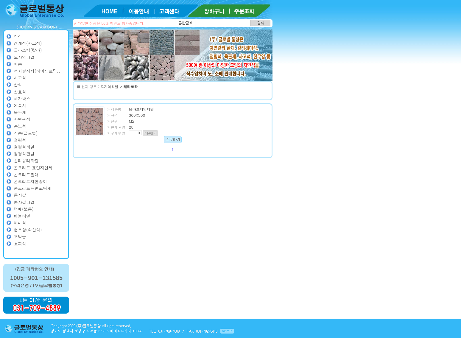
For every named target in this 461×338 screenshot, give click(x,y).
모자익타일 (24, 57)
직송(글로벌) (26, 133)
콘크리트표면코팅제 (32, 188)
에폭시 (20, 105)
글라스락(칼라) (28, 50)
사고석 (20, 78)
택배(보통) (24, 209)
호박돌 (20, 236)
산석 (18, 85)
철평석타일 (24, 147)
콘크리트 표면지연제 (33, 168)
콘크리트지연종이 (30, 181)
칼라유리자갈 (26, 160)
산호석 (20, 92)
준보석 (20, 126)
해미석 (20, 223)
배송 (18, 64)
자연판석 (22, 119)
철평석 (20, 140)
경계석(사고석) (28, 43)
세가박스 (22, 99)
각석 (18, 36)
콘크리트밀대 (26, 174)
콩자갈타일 (24, 202)
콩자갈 (20, 195)
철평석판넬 (24, 154)
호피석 (20, 244)
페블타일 (22, 216)
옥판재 (20, 112)
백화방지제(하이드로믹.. (37, 71)
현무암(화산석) (28, 230)
